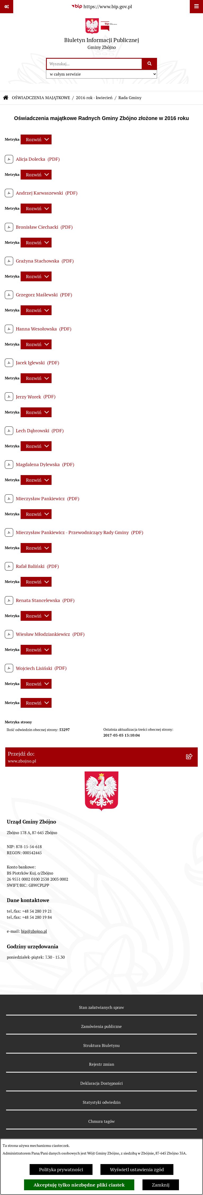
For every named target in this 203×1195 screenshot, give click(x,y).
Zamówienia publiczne (101, 1026)
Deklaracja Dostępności (101, 1083)
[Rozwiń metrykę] (36, 139)
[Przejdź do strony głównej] (101, 35)
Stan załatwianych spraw (101, 1007)
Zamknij (160, 1185)
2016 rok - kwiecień (94, 97)
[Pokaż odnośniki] (6, 6)
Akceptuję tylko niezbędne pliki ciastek (79, 1185)
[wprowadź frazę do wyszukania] (94, 64)
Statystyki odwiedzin (102, 1102)
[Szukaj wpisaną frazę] (149, 64)
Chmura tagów (101, 1121)
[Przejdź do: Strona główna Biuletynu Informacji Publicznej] (6, 98)
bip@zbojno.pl (34, 931)
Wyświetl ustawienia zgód (137, 1169)
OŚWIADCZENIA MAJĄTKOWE (41, 97)
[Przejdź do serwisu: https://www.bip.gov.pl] (101, 6)
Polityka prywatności (61, 1169)
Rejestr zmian (101, 1064)
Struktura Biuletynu (101, 1045)
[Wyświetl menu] (196, 6)
